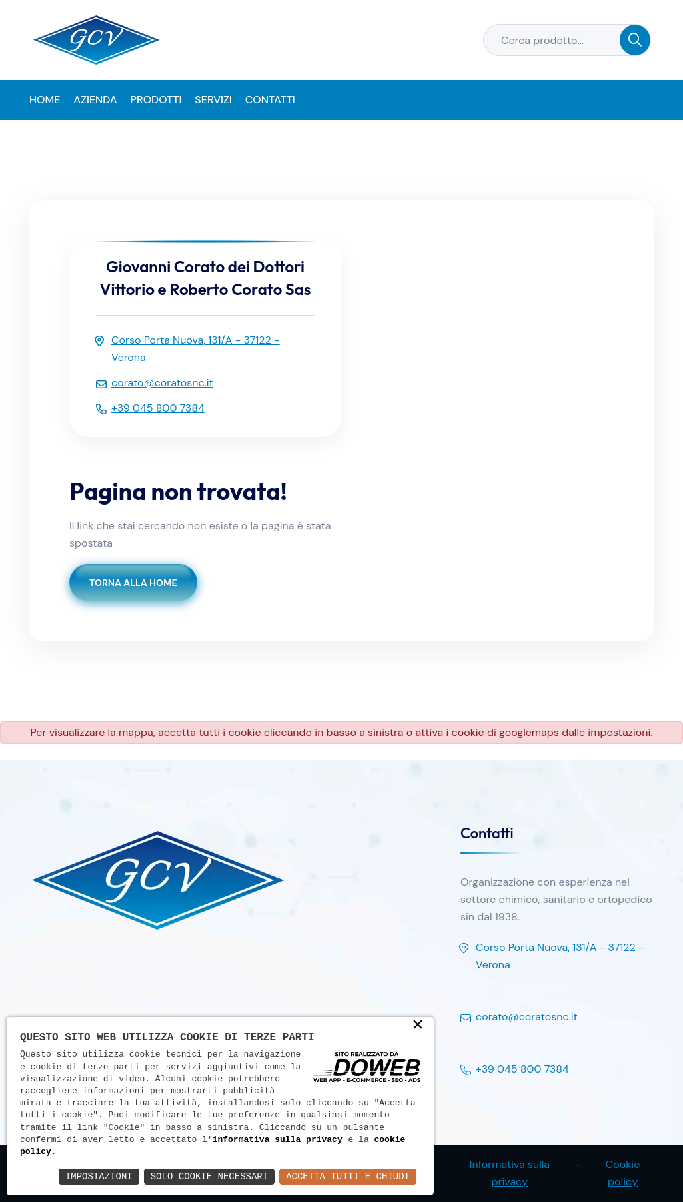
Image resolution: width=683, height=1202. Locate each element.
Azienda (95, 100)
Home (44, 100)
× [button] (418, 1025)
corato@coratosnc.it (519, 1018)
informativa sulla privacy (278, 1140)
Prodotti (156, 100)
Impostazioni (99, 1176)
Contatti (270, 100)
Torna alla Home (133, 583)
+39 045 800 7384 (514, 1070)
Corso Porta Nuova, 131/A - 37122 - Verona (552, 957)
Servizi (213, 100)
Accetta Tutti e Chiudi (348, 1176)
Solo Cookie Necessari (209, 1176)
